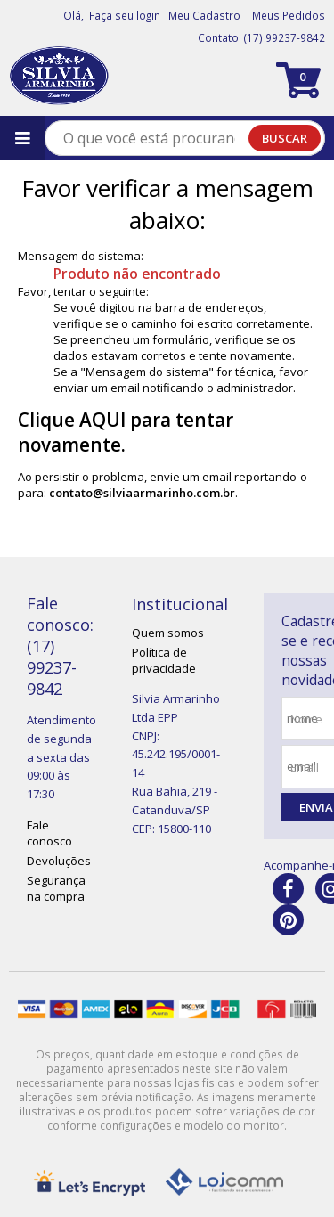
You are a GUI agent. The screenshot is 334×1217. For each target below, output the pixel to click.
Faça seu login (124, 15)
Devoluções (59, 861)
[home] (59, 75)
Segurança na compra (56, 888)
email (304, 767)
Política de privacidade (164, 660)
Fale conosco (49, 833)
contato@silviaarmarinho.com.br (142, 493)
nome (306, 719)
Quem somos (168, 633)
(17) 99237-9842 (284, 37)
